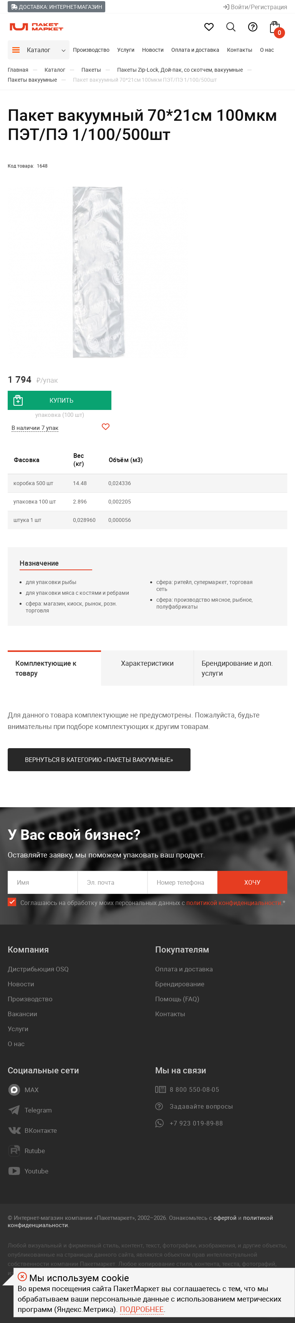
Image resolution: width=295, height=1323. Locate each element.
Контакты (239, 49)
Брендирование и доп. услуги (237, 668)
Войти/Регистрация (255, 7)
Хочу (252, 882)
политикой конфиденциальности (233, 902)
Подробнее (142, 1309)
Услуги (125, 49)
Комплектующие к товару (45, 668)
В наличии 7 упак (35, 427)
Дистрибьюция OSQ (38, 968)
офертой (225, 1217)
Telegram (38, 1110)
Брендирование (179, 983)
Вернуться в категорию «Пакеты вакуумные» (99, 759)
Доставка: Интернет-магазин (56, 6)
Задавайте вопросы (201, 1106)
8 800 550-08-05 (194, 1089)
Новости (153, 49)
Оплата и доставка (195, 49)
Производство (91, 49)
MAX (32, 1090)
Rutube (35, 1151)
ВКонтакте (41, 1130)
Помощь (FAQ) (177, 998)
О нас (267, 49)
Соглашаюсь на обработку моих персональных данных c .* (152, 902)
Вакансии (22, 1013)
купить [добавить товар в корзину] (61, 400)
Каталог (38, 50)
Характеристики (147, 663)
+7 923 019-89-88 (196, 1123)
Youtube (36, 1171)
